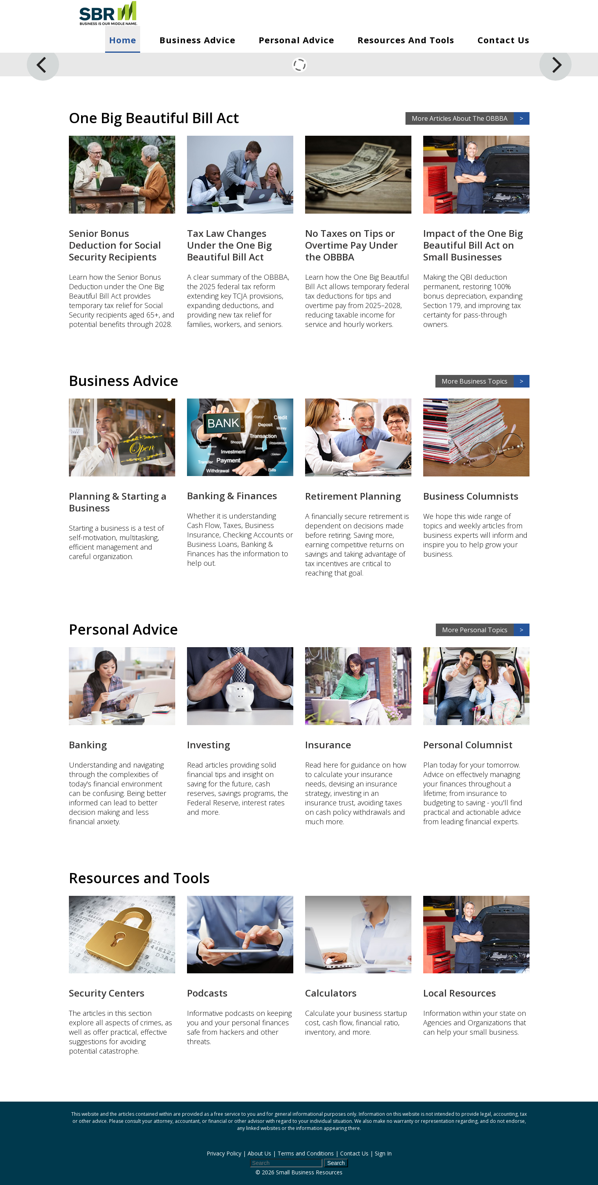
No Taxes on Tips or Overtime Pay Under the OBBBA (351, 245)
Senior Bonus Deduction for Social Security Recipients (115, 245)
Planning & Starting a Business (118, 501)
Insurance (328, 744)
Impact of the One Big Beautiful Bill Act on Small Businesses (473, 245)
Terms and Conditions (306, 1153)
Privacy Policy (224, 1153)
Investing (208, 744)
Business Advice (197, 40)
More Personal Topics (485, 630)
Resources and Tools (405, 40)
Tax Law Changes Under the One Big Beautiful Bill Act (229, 245)
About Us (259, 1153)
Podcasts (207, 992)
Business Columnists (470, 495)
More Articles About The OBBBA (470, 118)
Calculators (331, 992)
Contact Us (503, 40)
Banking (88, 744)
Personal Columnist (468, 744)
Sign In (383, 1153)
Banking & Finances (232, 495)
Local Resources (459, 992)
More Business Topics (485, 381)
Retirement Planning (353, 495)
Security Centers (106, 992)
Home (122, 40)
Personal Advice (296, 40)
